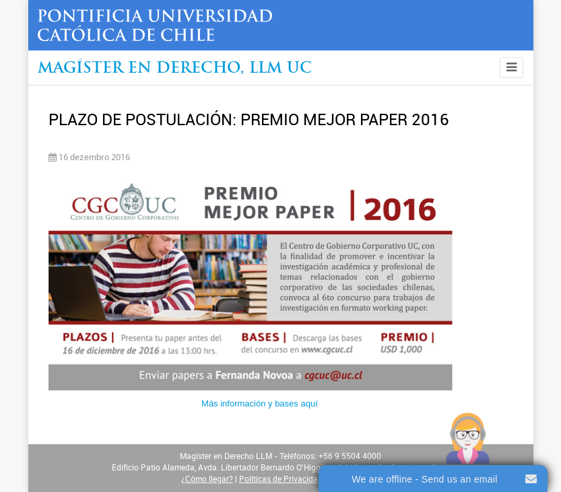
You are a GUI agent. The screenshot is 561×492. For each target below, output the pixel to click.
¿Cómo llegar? (207, 479)
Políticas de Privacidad (281, 479)
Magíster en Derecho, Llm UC (175, 69)
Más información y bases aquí (259, 403)
